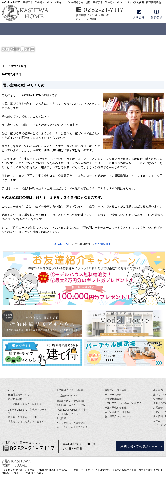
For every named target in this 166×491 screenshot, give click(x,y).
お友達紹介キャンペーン (118, 416)
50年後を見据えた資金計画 (27, 404)
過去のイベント (68, 395)
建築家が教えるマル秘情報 (70, 401)
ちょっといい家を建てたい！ (72, 427)
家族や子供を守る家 (116, 407)
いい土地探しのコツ (67, 414)
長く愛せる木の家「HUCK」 (23, 417)
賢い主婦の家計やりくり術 (23, 85)
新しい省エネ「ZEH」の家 (71, 405)
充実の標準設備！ (114, 399)
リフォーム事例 (113, 394)
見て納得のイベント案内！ (70, 390)
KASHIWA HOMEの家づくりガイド (124, 403)
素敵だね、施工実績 (116, 390)
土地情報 (61, 418)
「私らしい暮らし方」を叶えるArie (27, 421)
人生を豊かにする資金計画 (70, 422)
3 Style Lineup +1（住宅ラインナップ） (27, 411)
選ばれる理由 (15, 399)
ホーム (11, 390)
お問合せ (139, 13)
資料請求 (156, 13)
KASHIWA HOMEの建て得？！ (73, 409)
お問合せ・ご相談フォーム (140, 446)
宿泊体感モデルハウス (20, 394)
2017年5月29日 (103, 244)
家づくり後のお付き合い (118, 412)
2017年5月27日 (62, 244)
